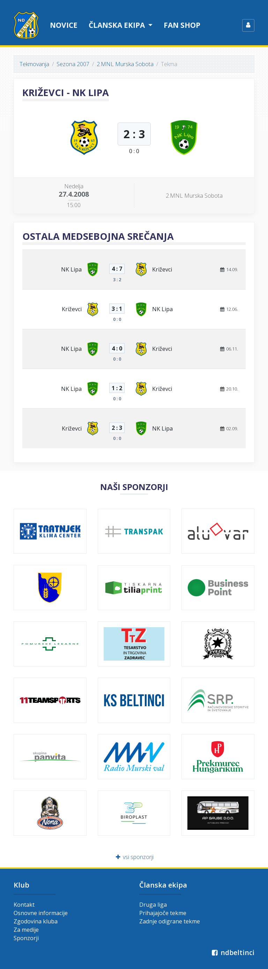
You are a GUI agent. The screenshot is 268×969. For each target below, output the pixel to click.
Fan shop (182, 25)
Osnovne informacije (41, 913)
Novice (63, 25)
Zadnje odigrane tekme (169, 921)
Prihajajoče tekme (162, 913)
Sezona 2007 (73, 64)
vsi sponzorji (134, 857)
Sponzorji (26, 938)
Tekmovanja (34, 64)
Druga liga (153, 904)
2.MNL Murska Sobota (125, 64)
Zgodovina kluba (36, 921)
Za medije (26, 929)
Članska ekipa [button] (118, 25)
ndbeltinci (232, 952)
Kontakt (24, 904)
